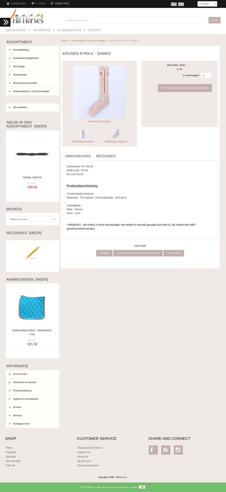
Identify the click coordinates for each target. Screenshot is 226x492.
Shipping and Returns (90, 447)
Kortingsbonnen (19, 423)
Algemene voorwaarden (23, 399)
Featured (11, 452)
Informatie (41, 30)
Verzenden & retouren (22, 382)
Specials (11, 456)
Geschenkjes (32, 75)
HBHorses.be (121, 477)
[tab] (121, 154)
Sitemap (15, 415)
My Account (84, 460)
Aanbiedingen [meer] (27, 279)
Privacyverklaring (20, 390)
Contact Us (83, 452)
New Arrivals (13, 460)
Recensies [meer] (23, 233)
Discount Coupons (88, 465)
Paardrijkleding (32, 50)
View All (10, 465)
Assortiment (15, 30)
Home (64, 40)
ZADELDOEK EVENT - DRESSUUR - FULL (32, 330)
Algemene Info (69, 30)
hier (135, 488)
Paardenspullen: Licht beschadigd (88, 40)
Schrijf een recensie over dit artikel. (32, 264)
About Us (82, 456)
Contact (95, 30)
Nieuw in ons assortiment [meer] (26, 124)
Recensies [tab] (106, 156)
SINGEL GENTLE (32, 177)
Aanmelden (16, 3)
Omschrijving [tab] (78, 156)
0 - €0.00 (38, 3)
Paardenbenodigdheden (32, 58)
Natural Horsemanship (32, 83)
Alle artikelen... (19, 107)
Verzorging (32, 66)
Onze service (18, 374)
